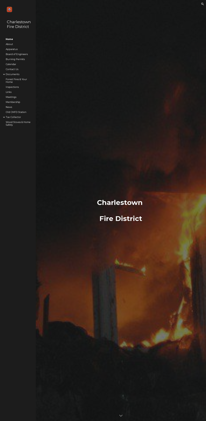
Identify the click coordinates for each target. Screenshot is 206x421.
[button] (202, 4)
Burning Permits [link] (15, 59)
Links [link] (8, 92)
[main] (121, 210)
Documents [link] (12, 74)
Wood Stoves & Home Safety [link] (18, 123)
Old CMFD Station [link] (16, 112)
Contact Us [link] (12, 69)
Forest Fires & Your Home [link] (16, 80)
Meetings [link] (11, 97)
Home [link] (9, 39)
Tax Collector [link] (13, 117)
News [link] (9, 107)
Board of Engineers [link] (17, 54)
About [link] (9, 44)
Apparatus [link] (12, 49)
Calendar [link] (11, 64)
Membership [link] (13, 102)
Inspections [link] (12, 87)
